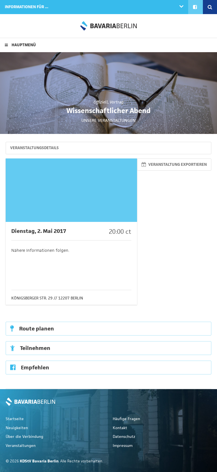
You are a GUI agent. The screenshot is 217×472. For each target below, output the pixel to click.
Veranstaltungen (21, 445)
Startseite (15, 418)
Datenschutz (124, 436)
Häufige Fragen (126, 418)
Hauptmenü (20, 45)
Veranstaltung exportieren (174, 164)
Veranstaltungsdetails (34, 147)
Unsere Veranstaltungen (108, 120)
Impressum (123, 445)
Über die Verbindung (24, 436)
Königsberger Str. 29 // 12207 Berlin (47, 298)
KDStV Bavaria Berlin (108, 26)
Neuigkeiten (17, 427)
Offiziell (101, 102)
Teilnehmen (30, 348)
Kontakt (120, 427)
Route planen (32, 328)
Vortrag (116, 102)
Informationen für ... (26, 7)
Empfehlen (29, 367)
